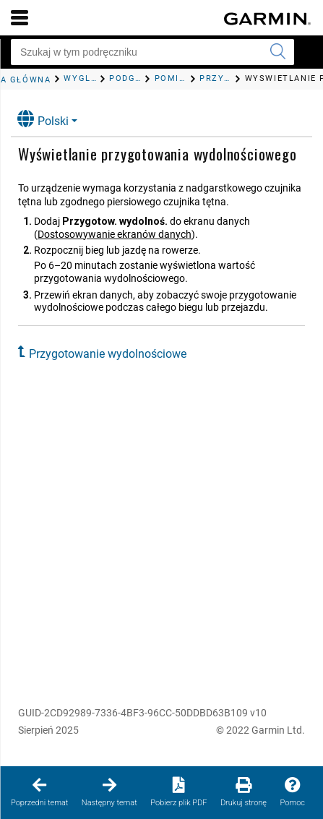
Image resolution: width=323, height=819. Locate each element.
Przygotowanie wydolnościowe (107, 354)
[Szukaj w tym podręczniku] (152, 52)
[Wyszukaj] (277, 52)
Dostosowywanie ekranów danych (114, 234)
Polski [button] (43, 119)
